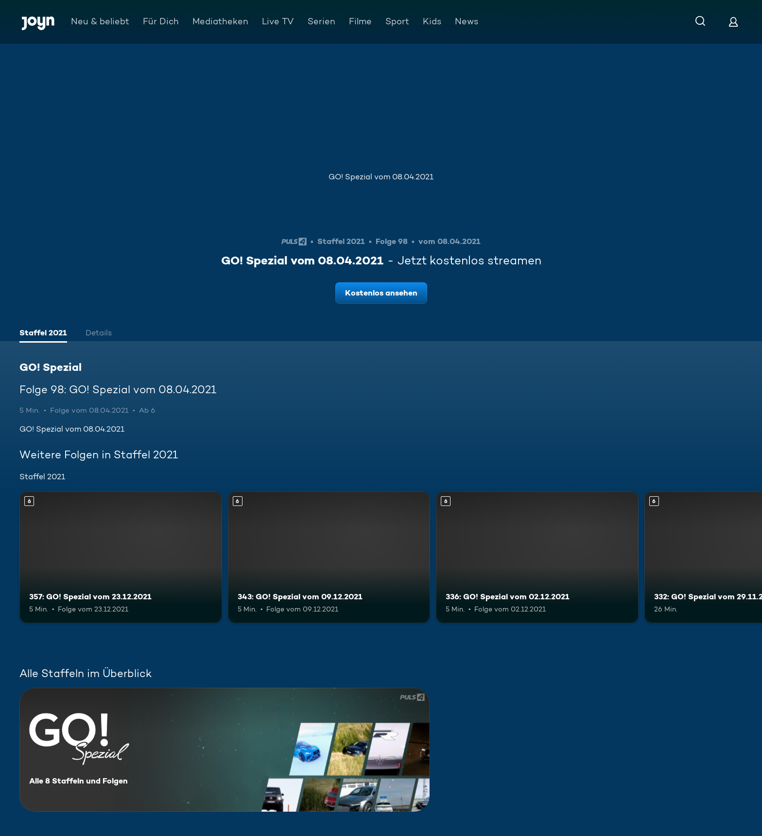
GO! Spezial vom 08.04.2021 (381, 176)
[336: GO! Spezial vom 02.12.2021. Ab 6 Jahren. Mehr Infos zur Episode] (537, 557)
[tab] (43, 334)
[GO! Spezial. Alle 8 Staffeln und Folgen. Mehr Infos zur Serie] (224, 750)
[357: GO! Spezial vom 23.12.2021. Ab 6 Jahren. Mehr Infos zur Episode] (120, 557)
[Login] (733, 21)
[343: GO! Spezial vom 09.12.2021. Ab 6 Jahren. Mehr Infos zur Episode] (329, 557)
